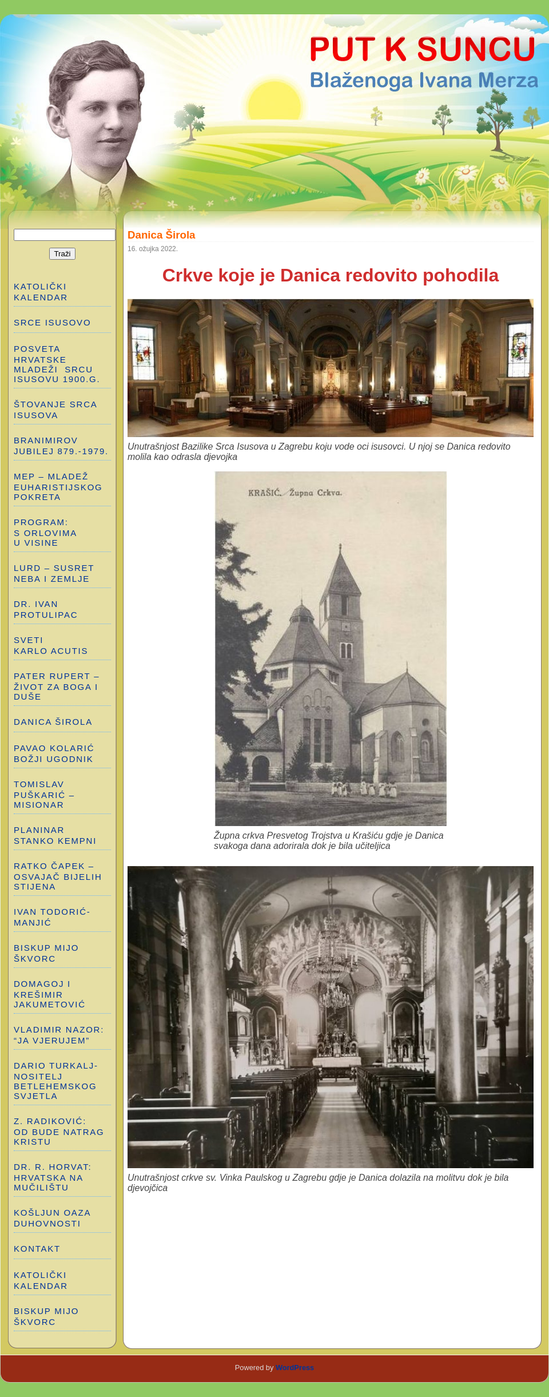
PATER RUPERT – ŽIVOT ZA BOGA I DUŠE (57, 686)
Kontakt (37, 1248)
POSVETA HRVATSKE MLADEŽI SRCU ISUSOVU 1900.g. (57, 364)
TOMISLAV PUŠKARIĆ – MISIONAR (44, 794)
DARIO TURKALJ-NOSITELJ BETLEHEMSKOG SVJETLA (56, 1081)
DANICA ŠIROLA (53, 722)
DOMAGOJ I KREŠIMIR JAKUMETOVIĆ (50, 994)
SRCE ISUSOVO (52, 322)
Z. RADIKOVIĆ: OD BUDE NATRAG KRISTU (61, 1131)
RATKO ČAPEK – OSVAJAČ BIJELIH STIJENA (58, 876)
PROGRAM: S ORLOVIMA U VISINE (45, 532)
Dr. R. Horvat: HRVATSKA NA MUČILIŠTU (53, 1177)
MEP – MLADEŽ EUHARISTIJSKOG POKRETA (58, 486)
